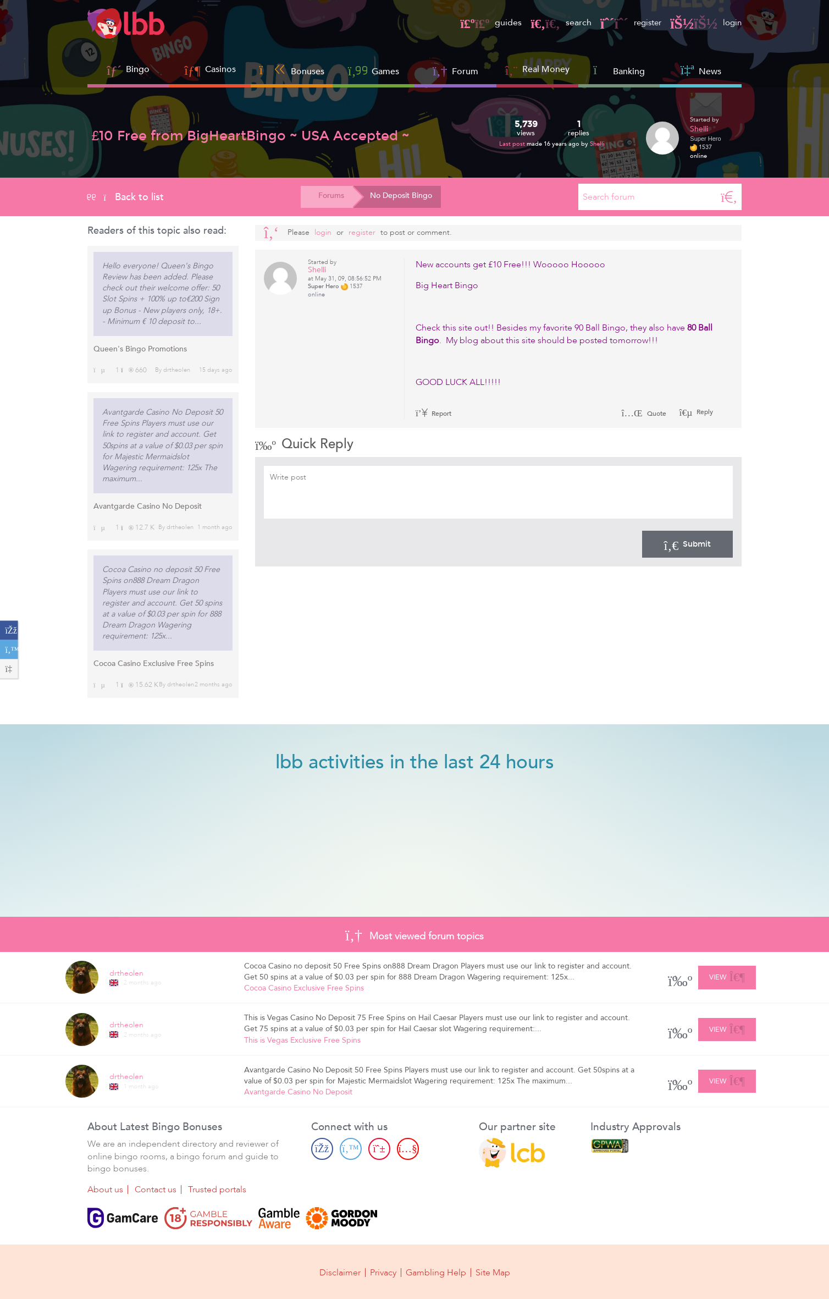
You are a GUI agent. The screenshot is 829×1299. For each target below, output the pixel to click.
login (705, 22)
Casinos (220, 69)
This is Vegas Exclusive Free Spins (302, 1040)
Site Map (493, 1272)
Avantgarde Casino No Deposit (147, 506)
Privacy (383, 1272)
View (727, 975)
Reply (704, 412)
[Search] (729, 197)
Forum (455, 70)
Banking (619, 70)
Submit (687, 544)
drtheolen (176, 370)
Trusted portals (217, 1190)
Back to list (125, 196)
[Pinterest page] (379, 1149)
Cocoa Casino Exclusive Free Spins (153, 663)
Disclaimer (340, 1272)
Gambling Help (436, 1272)
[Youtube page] (408, 1149)
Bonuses (291, 70)
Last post (513, 144)
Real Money (546, 69)
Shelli (597, 144)
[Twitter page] (351, 1149)
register (627, 22)
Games (374, 70)
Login (322, 232)
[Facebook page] (322, 1149)
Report (434, 413)
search (555, 22)
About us (105, 1190)
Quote (644, 413)
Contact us (155, 1190)
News (701, 70)
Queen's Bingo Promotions (140, 349)
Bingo (138, 69)
